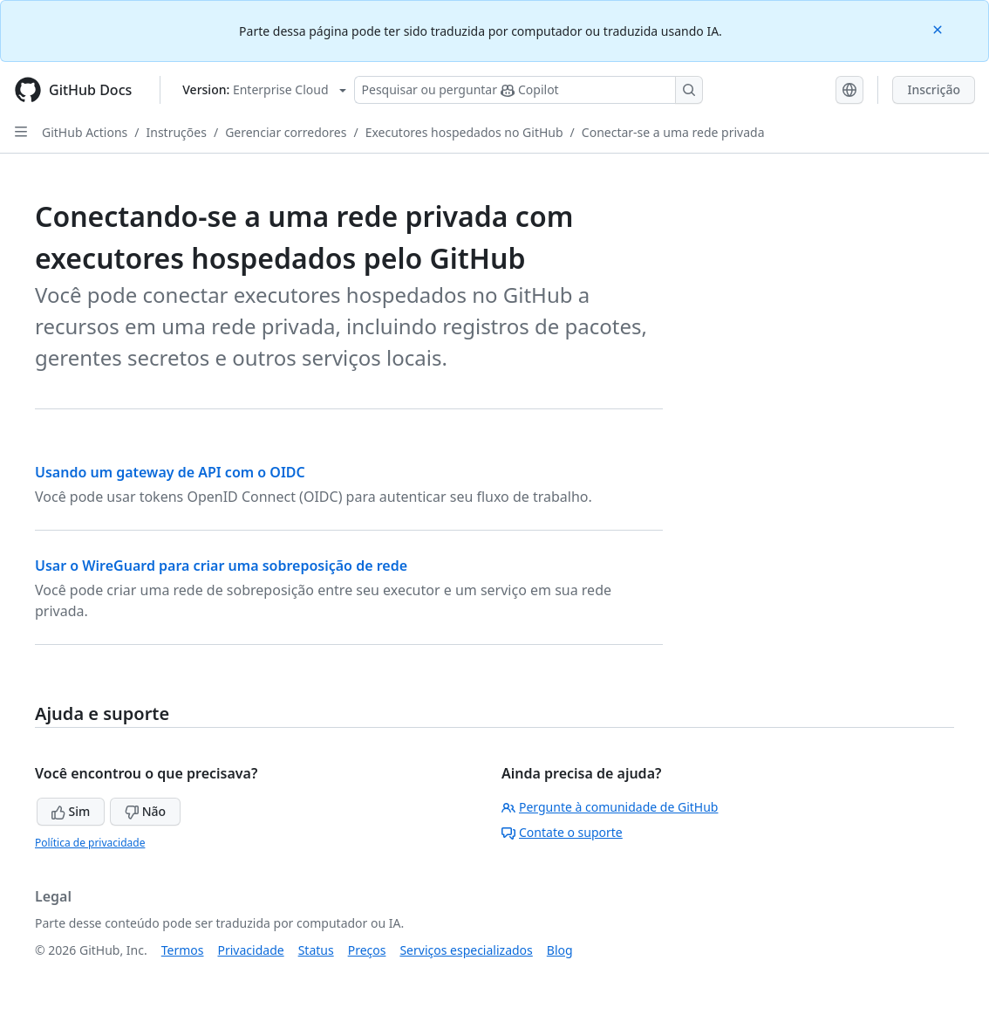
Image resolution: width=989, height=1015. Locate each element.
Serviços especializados (465, 950)
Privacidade (251, 950)
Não (145, 811)
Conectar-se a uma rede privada (673, 132)
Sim (70, 811)
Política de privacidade (90, 842)
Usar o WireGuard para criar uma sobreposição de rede (221, 565)
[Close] (939, 28)
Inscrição (933, 89)
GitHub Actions (84, 132)
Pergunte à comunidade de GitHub (609, 807)
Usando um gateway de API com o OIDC (170, 472)
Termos (182, 950)
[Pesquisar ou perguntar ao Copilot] (528, 90)
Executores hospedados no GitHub (464, 132)
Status (316, 950)
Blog (560, 950)
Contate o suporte (562, 832)
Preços (367, 950)
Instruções (177, 132)
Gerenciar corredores (285, 132)
